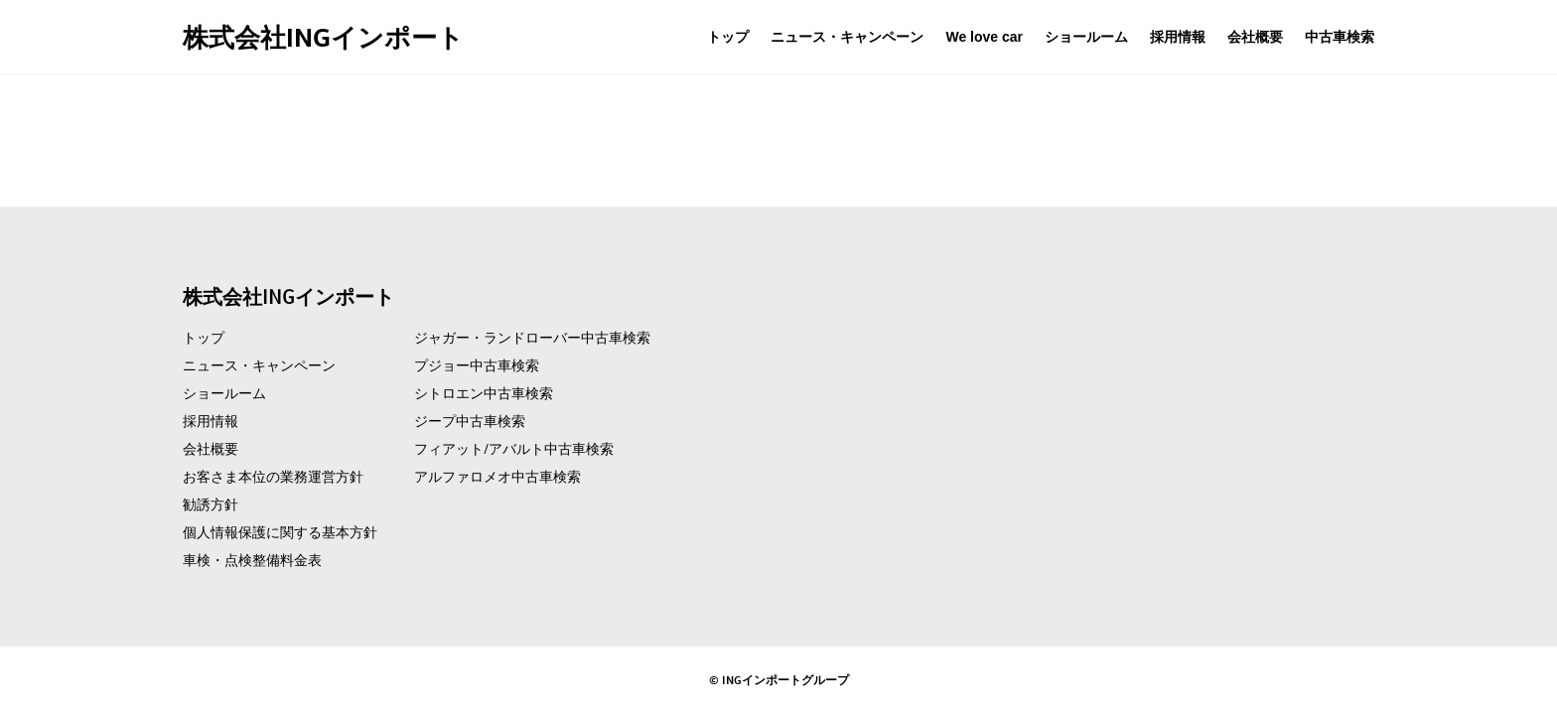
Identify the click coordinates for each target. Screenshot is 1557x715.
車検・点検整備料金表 (252, 560)
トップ (728, 37)
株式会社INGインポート (323, 37)
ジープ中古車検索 (469, 421)
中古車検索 (1339, 37)
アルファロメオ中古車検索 (497, 477)
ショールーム (1086, 37)
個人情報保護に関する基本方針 (280, 532)
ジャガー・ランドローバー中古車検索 (532, 338)
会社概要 (1255, 37)
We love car (984, 37)
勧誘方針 (210, 504)
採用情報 (1177, 37)
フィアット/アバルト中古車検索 (514, 449)
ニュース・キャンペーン (847, 37)
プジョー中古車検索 (476, 365)
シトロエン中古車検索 (483, 393)
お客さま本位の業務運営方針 (273, 477)
